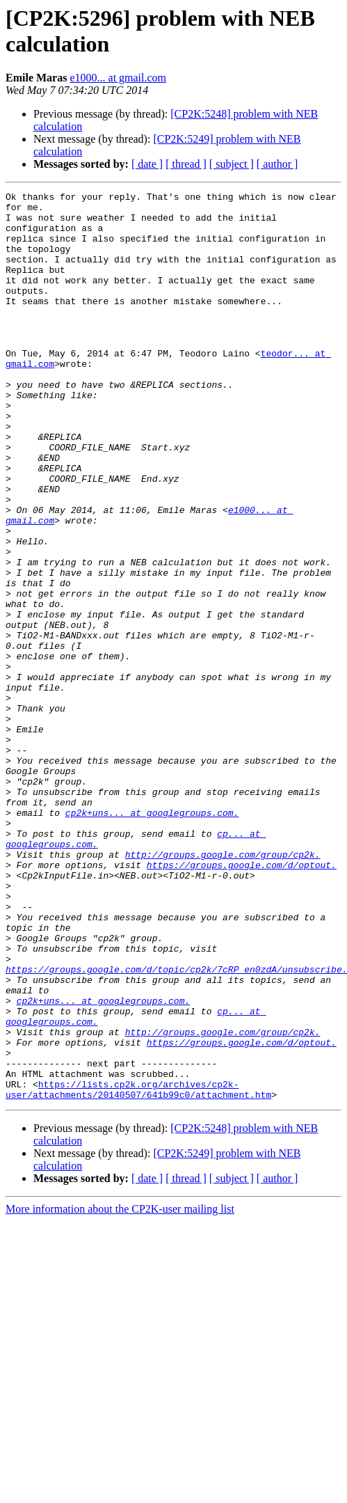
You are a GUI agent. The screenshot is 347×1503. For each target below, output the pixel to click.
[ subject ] (231, 164)
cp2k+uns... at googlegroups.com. (152, 937)
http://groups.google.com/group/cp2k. (223, 988)
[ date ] (147, 164)
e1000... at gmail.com (118, 78)
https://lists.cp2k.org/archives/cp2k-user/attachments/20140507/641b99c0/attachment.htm (138, 1269)
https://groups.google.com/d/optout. (242, 1000)
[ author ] (277, 164)
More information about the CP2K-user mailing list (120, 1390)
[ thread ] (186, 164)
